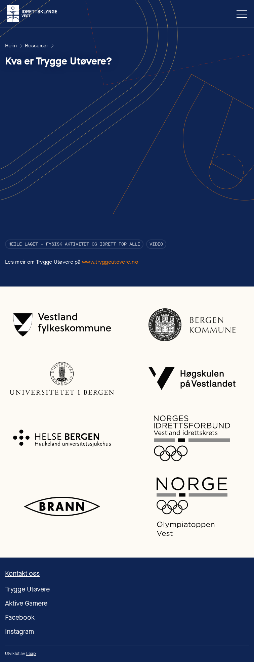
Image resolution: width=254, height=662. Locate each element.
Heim (11, 45)
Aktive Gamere (26, 603)
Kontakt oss (22, 573)
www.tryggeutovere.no (109, 261)
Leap (31, 653)
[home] (32, 13)
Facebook (20, 617)
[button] (239, 13)
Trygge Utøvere (27, 589)
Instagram (19, 631)
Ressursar (36, 45)
